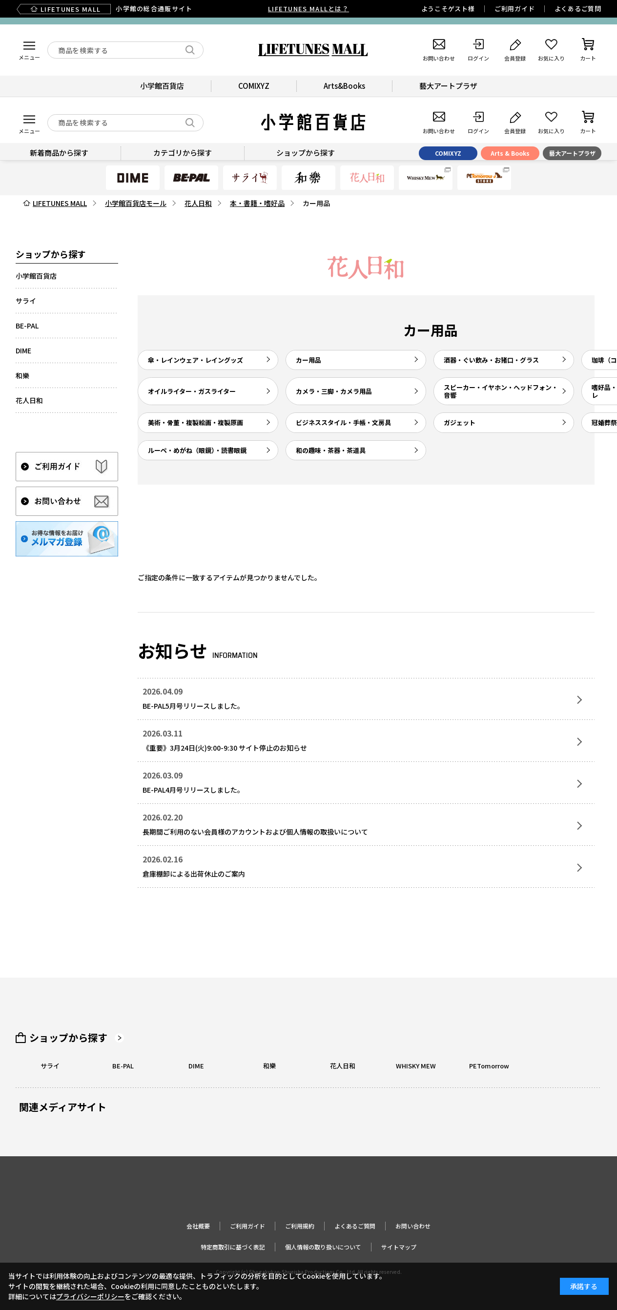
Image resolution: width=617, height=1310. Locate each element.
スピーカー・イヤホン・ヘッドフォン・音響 (501, 391)
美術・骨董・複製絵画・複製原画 (195, 422)
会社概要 (198, 1226)
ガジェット (459, 422)
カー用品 (308, 360)
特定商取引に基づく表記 (233, 1247)
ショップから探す (68, 1038)
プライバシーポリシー (90, 1296)
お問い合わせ (413, 1226)
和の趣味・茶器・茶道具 (331, 450)
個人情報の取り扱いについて (323, 1247)
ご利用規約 (299, 1226)
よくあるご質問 (578, 8)
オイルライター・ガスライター (192, 391)
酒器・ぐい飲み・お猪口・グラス (491, 360)
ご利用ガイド (514, 8)
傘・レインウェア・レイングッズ (195, 360)
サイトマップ (398, 1247)
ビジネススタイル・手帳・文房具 (343, 422)
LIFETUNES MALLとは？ (308, 8)
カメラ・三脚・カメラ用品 (334, 391)
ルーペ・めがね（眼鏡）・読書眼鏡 (197, 450)
